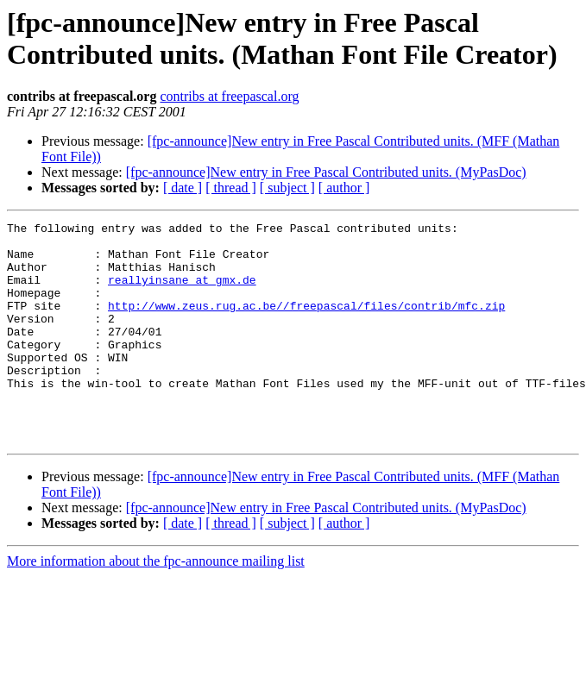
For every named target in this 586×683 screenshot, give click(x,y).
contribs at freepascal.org (229, 96)
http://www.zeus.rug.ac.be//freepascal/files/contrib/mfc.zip (306, 323)
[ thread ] (230, 187)
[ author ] (344, 187)
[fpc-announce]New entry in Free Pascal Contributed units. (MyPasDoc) (326, 172)
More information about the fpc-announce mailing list (156, 605)
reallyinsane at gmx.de (182, 292)
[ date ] (182, 187)
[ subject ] (287, 187)
